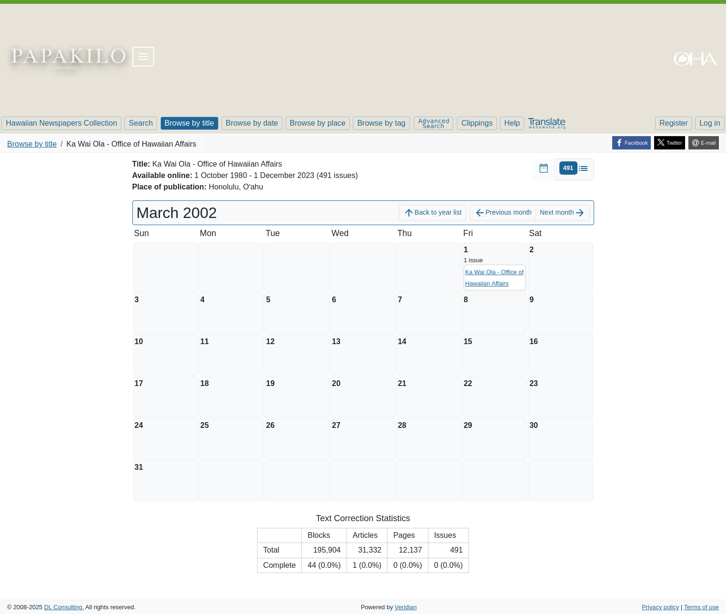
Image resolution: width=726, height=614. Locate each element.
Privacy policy (660, 607)
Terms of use (701, 607)
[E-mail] (703, 142)
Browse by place (318, 123)
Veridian (406, 607)
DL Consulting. (64, 607)
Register (673, 123)
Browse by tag (381, 123)
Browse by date (252, 123)
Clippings (477, 123)
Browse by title (189, 123)
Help (512, 123)
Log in (709, 123)
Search (141, 123)
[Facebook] (631, 142)
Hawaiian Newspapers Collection (61, 123)
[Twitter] (669, 142)
